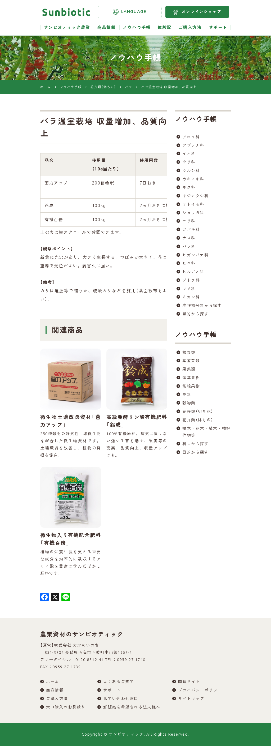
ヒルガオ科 (193, 273)
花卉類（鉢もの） (197, 422)
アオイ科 (191, 137)
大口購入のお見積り (65, 707)
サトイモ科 (193, 205)
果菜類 (189, 371)
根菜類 (189, 354)
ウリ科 (189, 162)
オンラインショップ (197, 12)
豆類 (186, 396)
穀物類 (189, 405)
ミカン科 (191, 298)
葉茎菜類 (191, 362)
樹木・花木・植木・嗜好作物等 (206, 434)
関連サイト (189, 682)
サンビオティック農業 (67, 28)
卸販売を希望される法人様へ (131, 707)
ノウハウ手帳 (137, 28)
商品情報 (106, 28)
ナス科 (189, 239)
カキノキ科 (193, 179)
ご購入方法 (190, 28)
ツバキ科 (191, 230)
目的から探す (195, 315)
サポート (218, 28)
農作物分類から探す (202, 307)
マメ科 (189, 290)
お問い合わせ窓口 (120, 699)
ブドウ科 (191, 281)
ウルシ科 (191, 171)
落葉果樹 (191, 379)
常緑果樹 (191, 388)
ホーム (52, 682)
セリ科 (189, 222)
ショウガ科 (193, 213)
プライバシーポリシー (200, 690)
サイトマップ (191, 699)
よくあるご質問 (118, 682)
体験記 (164, 28)
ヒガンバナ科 (195, 256)
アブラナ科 (193, 145)
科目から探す (195, 446)
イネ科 (189, 154)
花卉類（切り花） (197, 413)
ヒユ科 (189, 264)
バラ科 (189, 247)
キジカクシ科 (195, 196)
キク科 (189, 188)
